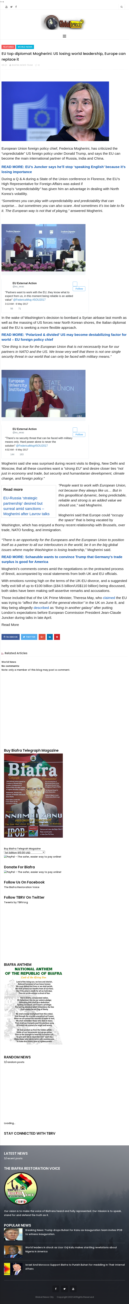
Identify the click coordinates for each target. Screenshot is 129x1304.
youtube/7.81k (106, 1138)
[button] (75, 284)
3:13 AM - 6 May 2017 (16, 304)
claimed (109, 598)
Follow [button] (79, 288)
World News (25, 47)
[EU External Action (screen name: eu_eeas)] (25, 283)
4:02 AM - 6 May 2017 (16, 449)
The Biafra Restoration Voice (21, 887)
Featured (8, 47)
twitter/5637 (64, 1138)
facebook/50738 (23, 1138)
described (41, 608)
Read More (11, 625)
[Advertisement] (64, 933)
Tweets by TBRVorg (16, 902)
